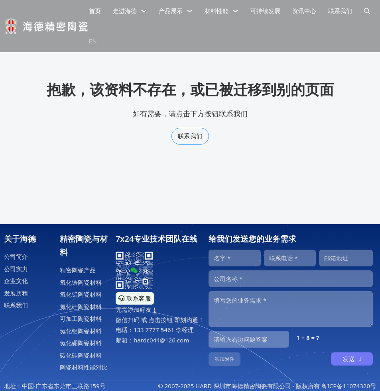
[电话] (290, 258)
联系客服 (135, 298)
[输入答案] (249, 339)
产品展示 (171, 11)
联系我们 (190, 136)
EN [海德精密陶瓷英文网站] (93, 41)
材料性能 (216, 11)
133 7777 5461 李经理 (164, 330)
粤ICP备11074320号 (348, 386)
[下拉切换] (144, 11)
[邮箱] (346, 258)
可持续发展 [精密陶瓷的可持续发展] (265, 11)
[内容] (291, 309)
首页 (95, 11)
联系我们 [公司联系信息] (340, 11)
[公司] (291, 278)
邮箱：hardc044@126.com (152, 340)
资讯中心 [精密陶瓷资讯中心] (304, 11)
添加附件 (224, 359)
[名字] (235, 258)
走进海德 (125, 11)
